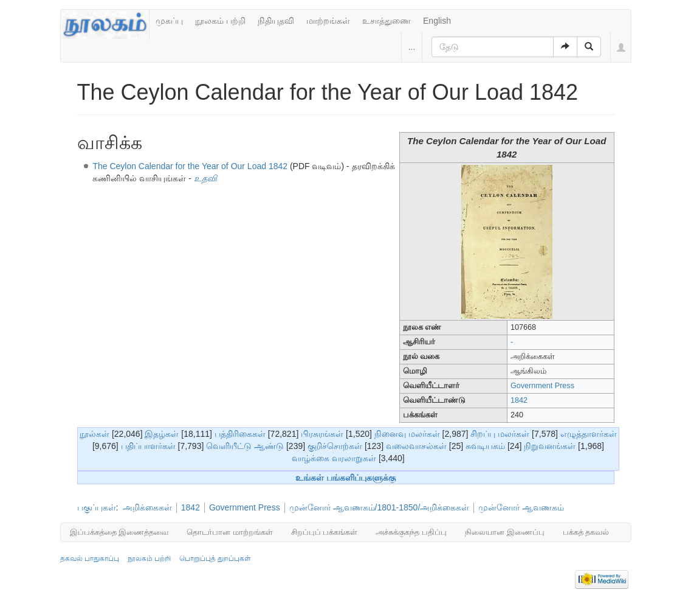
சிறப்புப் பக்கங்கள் (324, 532)
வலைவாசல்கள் (416, 446)
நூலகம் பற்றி (220, 21)
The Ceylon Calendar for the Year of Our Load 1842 (189, 166)
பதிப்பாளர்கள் (148, 446)
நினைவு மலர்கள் (407, 434)
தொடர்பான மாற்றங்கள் (230, 532)
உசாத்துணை (386, 21)
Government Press (542, 385)
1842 (519, 400)
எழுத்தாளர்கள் (588, 434)
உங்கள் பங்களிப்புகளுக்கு (345, 477)
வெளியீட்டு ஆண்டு (245, 446)
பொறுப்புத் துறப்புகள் (215, 558)
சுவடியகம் (485, 446)
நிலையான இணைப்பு (505, 532)
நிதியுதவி (276, 21)
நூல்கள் (94, 434)
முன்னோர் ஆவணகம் (521, 507)
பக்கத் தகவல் (586, 532)
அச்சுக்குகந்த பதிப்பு (411, 532)
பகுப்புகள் (96, 507)
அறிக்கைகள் (147, 507)
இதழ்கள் (162, 434)
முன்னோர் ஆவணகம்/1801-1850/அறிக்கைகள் (379, 507)
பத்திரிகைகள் (240, 434)
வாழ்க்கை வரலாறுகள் (334, 458)
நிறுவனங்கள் (550, 446)
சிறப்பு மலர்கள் (499, 434)
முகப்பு (169, 21)
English (437, 21)
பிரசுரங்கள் (322, 434)
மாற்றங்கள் (328, 21)
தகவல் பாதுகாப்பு (89, 558)
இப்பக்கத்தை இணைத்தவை (119, 532)
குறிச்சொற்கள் (335, 446)
